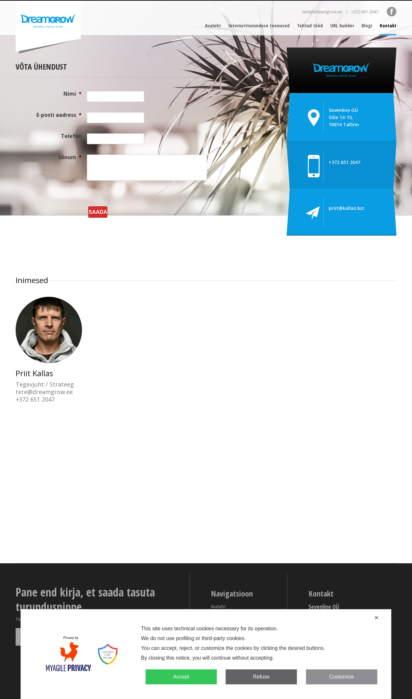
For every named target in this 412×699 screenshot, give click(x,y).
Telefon (71, 136)
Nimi (72, 93)
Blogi (367, 25)
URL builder (342, 25)
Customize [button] (341, 676)
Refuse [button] (261, 676)
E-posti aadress (59, 114)
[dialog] (206, 654)
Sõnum (70, 157)
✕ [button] (376, 618)
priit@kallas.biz (346, 208)
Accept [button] (181, 676)
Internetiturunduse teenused (259, 25)
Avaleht (213, 25)
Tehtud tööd (310, 25)
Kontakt (388, 25)
